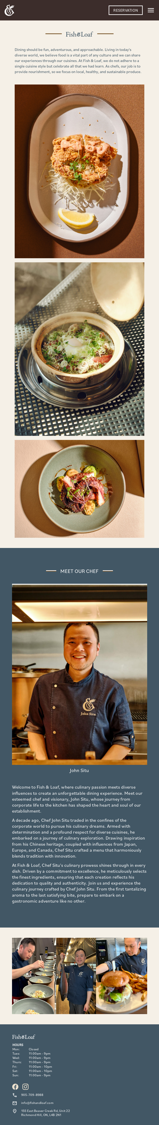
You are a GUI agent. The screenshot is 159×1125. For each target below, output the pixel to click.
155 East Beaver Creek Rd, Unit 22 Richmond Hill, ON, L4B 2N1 (45, 1113)
